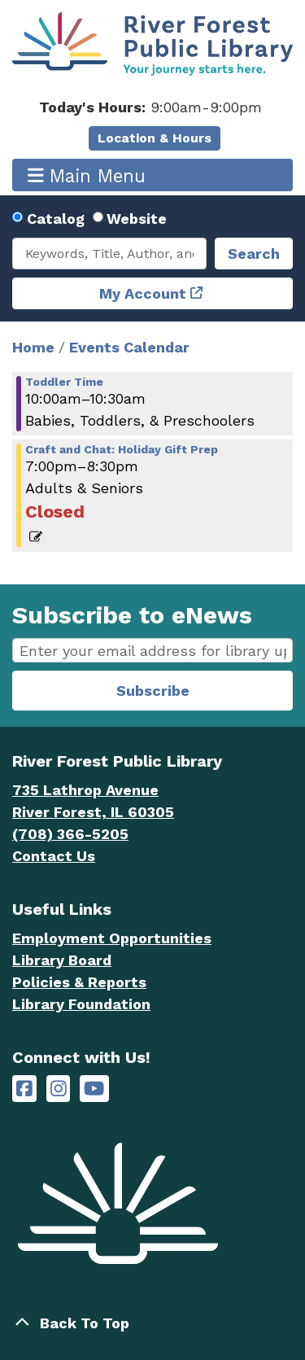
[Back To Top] (152, 1323)
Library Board (61, 960)
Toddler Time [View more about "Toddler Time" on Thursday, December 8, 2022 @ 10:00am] (64, 381)
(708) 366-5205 (70, 833)
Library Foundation (81, 1003)
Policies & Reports (79, 981)
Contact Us (53, 855)
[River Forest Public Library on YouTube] (94, 1088)
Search (254, 253)
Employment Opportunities (111, 938)
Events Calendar (129, 347)
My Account (142, 293)
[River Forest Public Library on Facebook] (24, 1088)
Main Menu (87, 175)
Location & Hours (154, 138)
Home (33, 347)
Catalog (56, 218)
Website (137, 218)
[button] (150, 107)
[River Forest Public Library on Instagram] (58, 1088)
